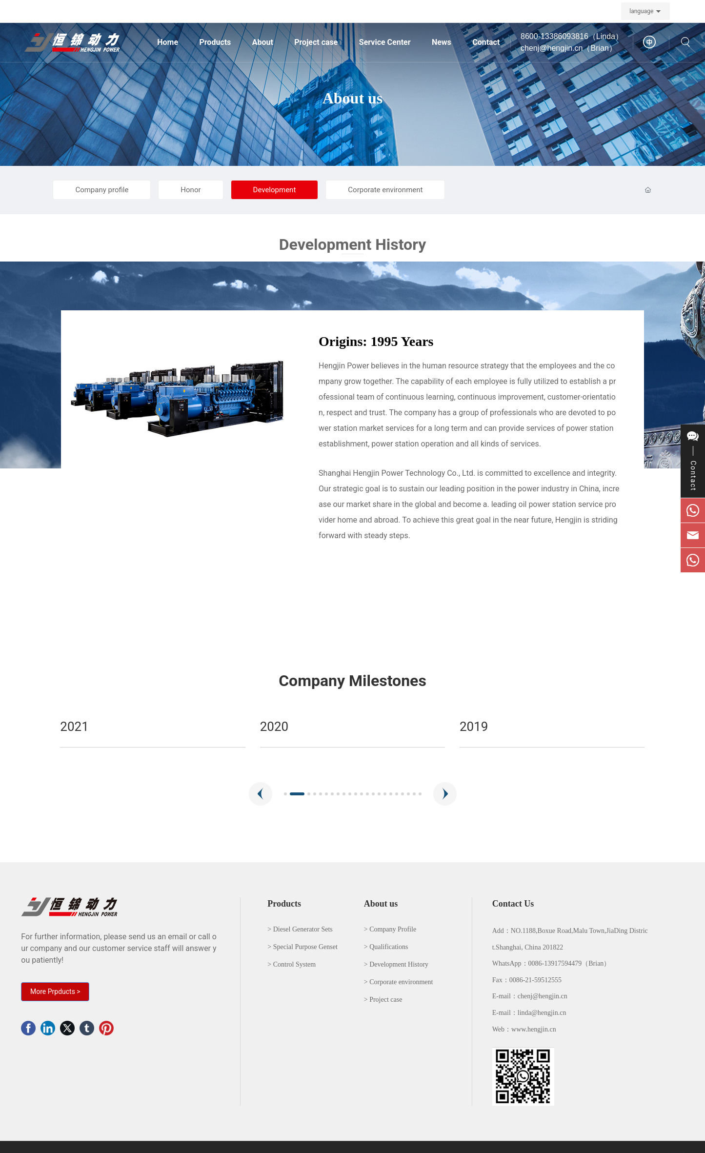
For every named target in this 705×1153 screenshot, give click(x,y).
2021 (274, 726)
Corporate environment (385, 189)
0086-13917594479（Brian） (569, 963)
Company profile (101, 189)
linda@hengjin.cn (542, 1012)
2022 (74, 726)
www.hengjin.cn (533, 1029)
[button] (260, 794)
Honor (191, 189)
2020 (474, 726)
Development (274, 189)
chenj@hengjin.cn (542, 996)
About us (352, 98)
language (641, 11)
